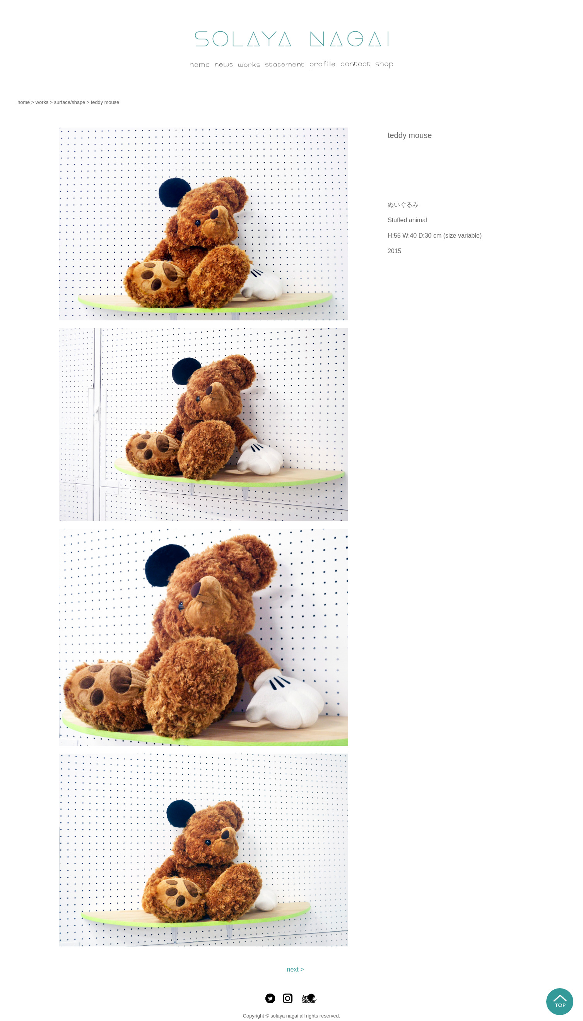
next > (295, 969)
